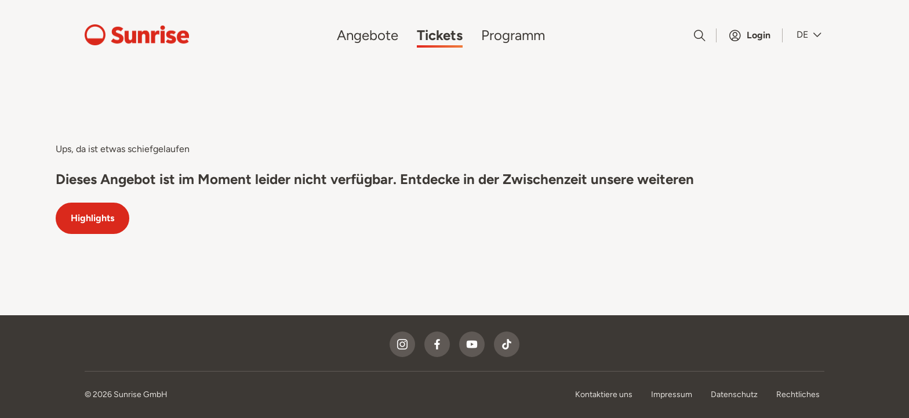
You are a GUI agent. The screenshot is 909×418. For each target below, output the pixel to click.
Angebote (367, 35)
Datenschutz (734, 394)
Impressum (671, 394)
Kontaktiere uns (603, 394)
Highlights (92, 218)
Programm (513, 35)
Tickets (440, 35)
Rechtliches (798, 394)
